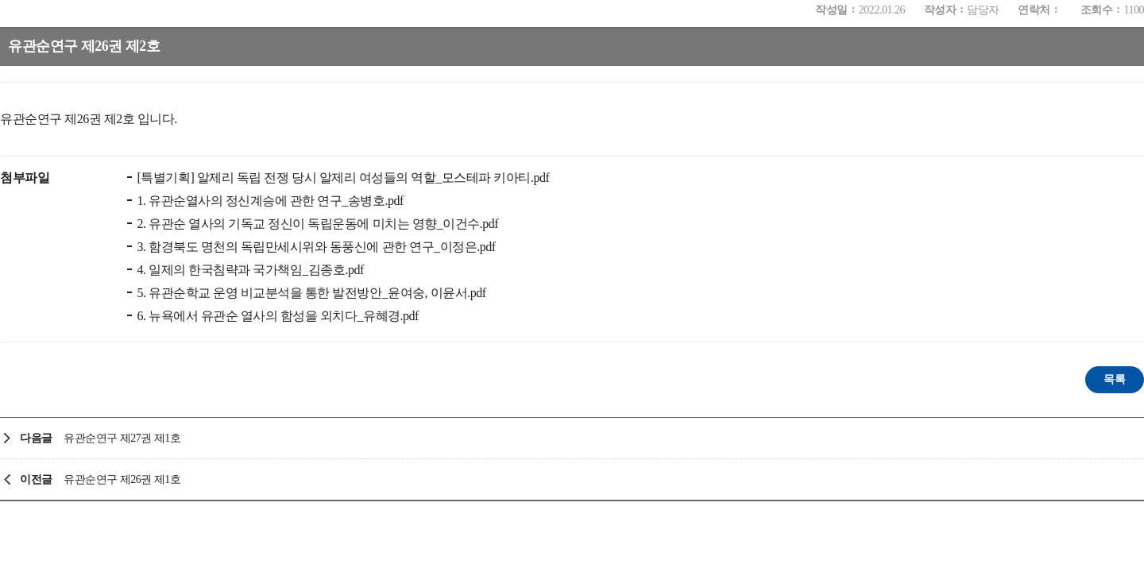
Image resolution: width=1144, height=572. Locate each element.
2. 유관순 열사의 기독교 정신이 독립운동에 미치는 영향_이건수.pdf (316, 223)
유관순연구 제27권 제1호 (122, 438)
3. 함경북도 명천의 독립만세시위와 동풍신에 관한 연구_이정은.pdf (315, 246)
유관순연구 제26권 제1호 (122, 479)
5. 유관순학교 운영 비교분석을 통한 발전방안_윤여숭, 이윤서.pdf (310, 293)
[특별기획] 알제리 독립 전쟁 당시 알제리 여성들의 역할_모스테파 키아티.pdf (341, 177)
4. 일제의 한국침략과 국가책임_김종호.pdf (249, 269)
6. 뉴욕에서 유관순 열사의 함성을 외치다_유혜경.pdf (276, 316)
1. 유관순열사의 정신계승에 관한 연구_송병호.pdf (269, 200)
